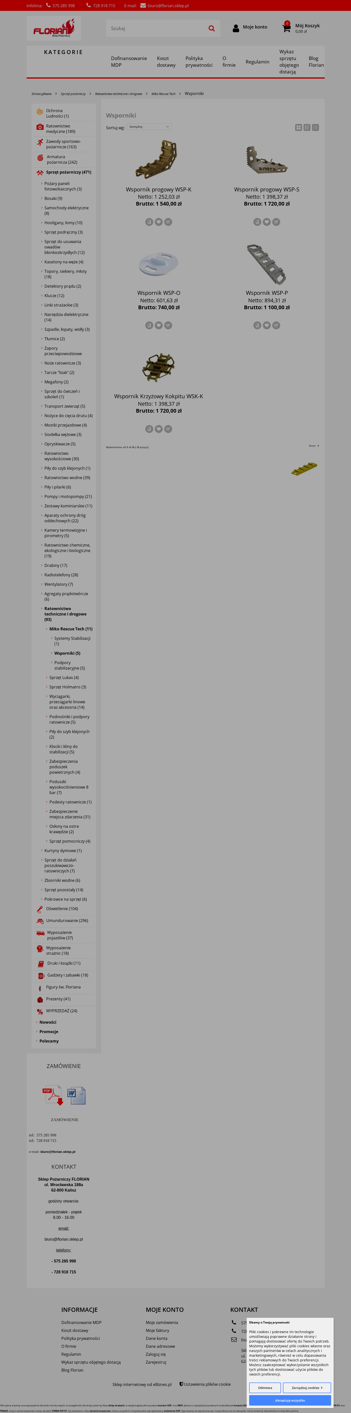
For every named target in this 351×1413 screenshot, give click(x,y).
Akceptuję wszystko (290, 1400)
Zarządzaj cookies (305, 1387)
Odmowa (265, 1387)
